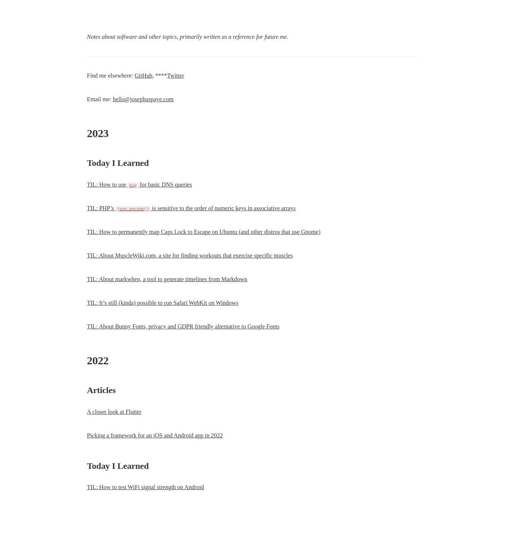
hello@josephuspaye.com (143, 99)
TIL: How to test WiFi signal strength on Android (145, 487)
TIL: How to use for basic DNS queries (139, 184)
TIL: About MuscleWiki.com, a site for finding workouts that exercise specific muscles (190, 255)
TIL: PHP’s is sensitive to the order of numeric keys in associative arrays (191, 208)
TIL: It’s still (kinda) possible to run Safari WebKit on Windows (162, 303)
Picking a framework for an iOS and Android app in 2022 (155, 435)
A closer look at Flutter (114, 412)
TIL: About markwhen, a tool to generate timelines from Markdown (167, 279)
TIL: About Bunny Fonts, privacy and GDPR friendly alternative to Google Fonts (183, 326)
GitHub (143, 75)
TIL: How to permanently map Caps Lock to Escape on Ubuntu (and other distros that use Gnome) (204, 232)
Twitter (175, 75)
